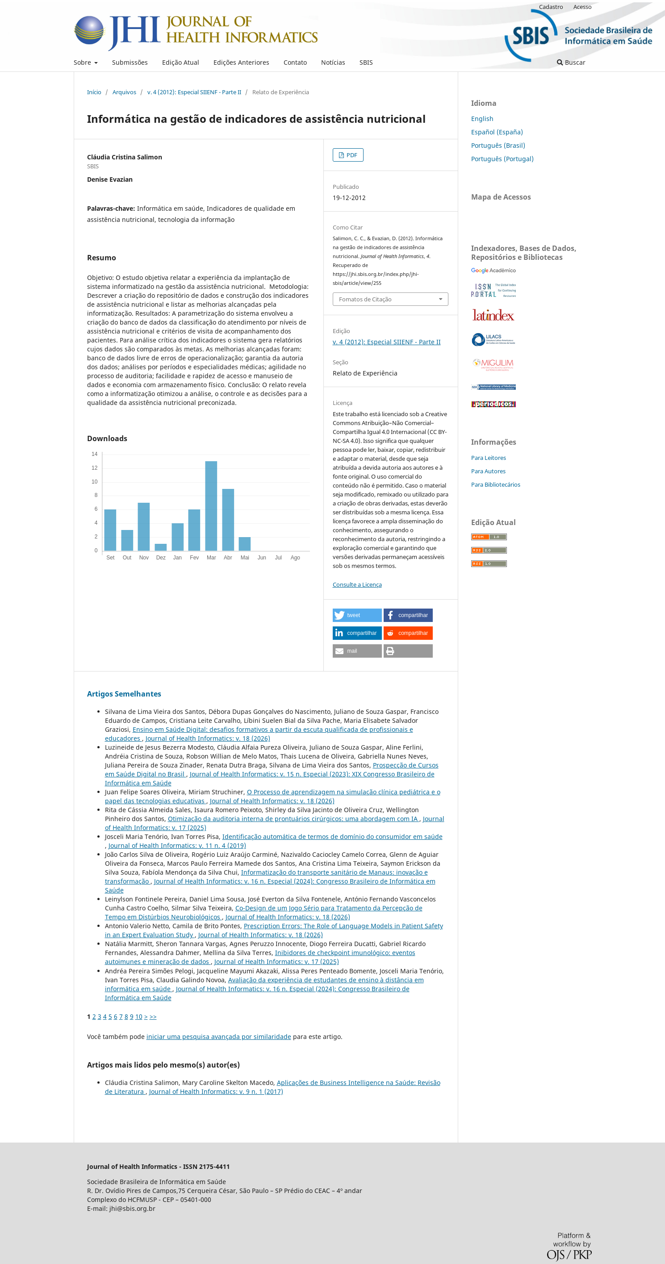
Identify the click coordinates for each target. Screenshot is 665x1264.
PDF (351, 155)
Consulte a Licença (357, 584)
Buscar (571, 62)
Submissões (130, 62)
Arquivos (124, 92)
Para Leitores (488, 458)
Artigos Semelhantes (124, 694)
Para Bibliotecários (495, 484)
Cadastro (551, 7)
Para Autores (488, 471)
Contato (295, 62)
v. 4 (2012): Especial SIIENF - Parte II (194, 92)
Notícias (333, 62)
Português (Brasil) (498, 145)
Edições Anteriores (241, 62)
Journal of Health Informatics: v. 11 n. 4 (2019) (177, 845)
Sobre (83, 62)
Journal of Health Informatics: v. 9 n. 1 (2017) (216, 1091)
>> (153, 1016)
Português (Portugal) (502, 158)
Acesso (582, 7)
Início (94, 92)
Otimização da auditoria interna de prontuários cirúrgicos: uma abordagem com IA (293, 818)
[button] (357, 615)
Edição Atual (180, 62)
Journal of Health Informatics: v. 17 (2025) (276, 961)
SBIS (366, 62)
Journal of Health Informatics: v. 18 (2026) (208, 738)
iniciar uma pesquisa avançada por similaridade (218, 1036)
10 (138, 1016)
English (482, 118)
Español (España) (497, 132)
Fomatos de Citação (365, 299)
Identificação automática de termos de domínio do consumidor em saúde (332, 836)
